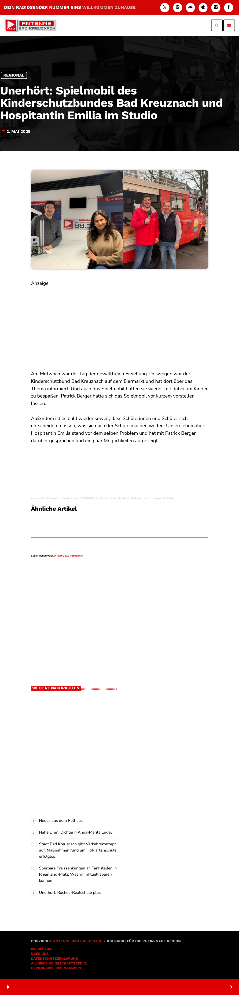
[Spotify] (177, 7)
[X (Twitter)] (164, 7)
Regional (13, 75)
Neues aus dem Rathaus (61, 820)
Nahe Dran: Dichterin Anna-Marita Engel (75, 832)
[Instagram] (215, 7)
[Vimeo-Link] (30, 25)
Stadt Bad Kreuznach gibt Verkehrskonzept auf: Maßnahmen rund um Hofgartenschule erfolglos (78, 850)
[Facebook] (228, 7)
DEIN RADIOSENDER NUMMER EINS (70, 7)
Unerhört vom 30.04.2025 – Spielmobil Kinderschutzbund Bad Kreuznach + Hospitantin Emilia (118, 498)
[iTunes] (203, 7)
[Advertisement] (119, 324)
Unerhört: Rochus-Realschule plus (70, 892)
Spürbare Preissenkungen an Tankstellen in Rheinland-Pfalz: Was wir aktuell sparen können (78, 874)
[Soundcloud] (190, 7)
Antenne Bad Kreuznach (45, 498)
